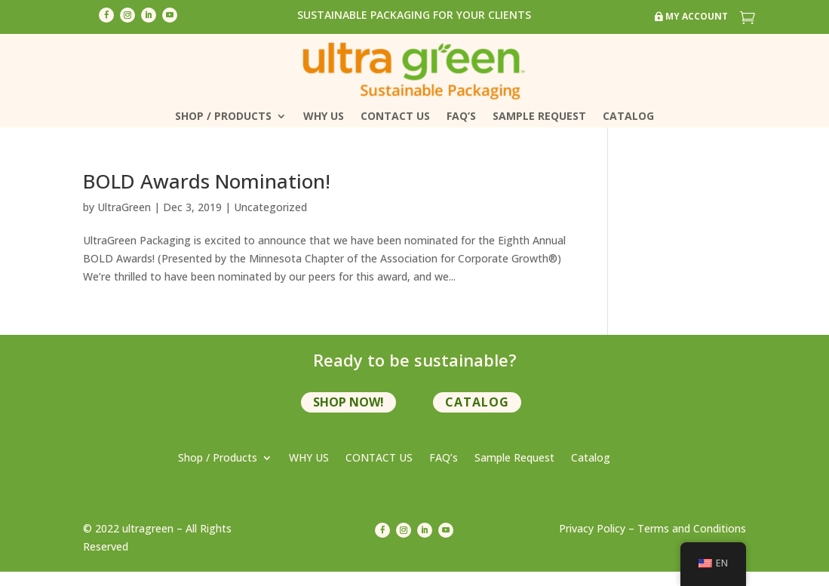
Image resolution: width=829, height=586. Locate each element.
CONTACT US (395, 117)
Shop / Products (223, 117)
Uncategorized (270, 207)
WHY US (323, 117)
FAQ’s (461, 117)
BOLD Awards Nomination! (206, 181)
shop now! (348, 402)
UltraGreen (124, 207)
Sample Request (539, 117)
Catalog (628, 117)
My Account (696, 16)
